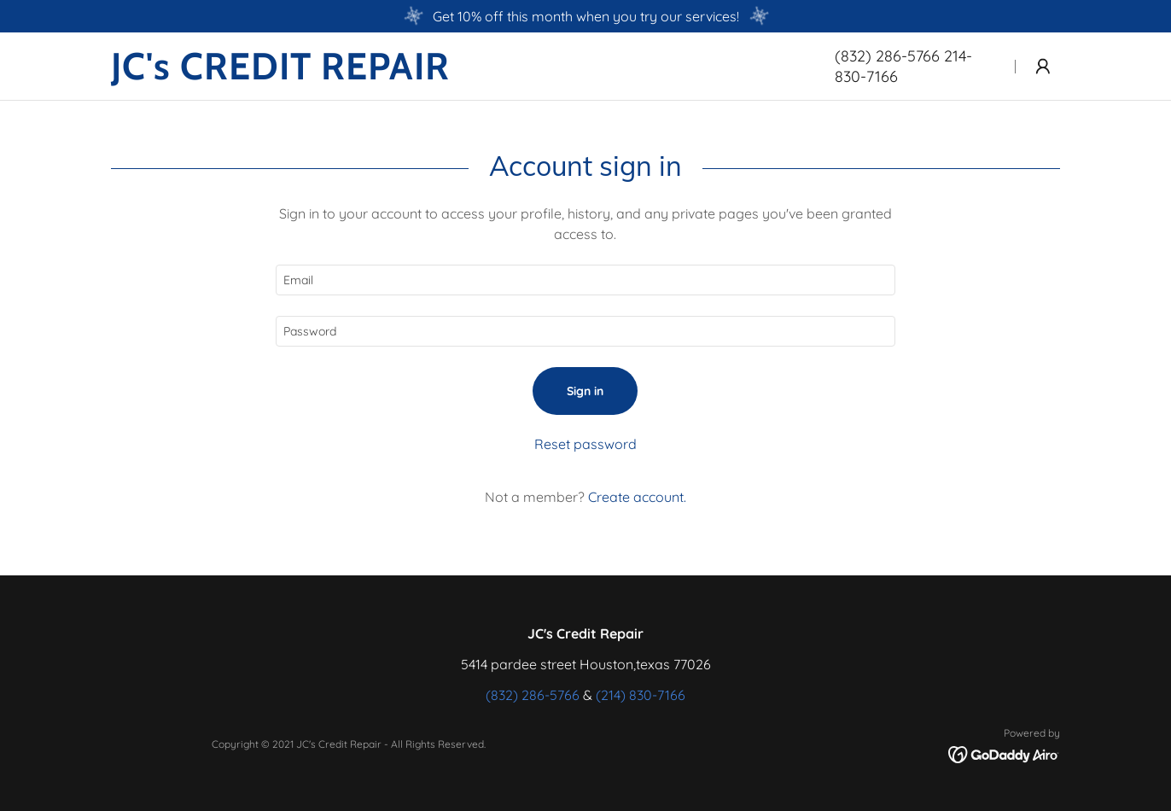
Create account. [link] (637, 496)
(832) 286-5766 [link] (533, 694)
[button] (1043, 67)
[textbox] (585, 280)
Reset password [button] (585, 443)
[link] (452, 74)
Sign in (585, 391)
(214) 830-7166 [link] (640, 694)
